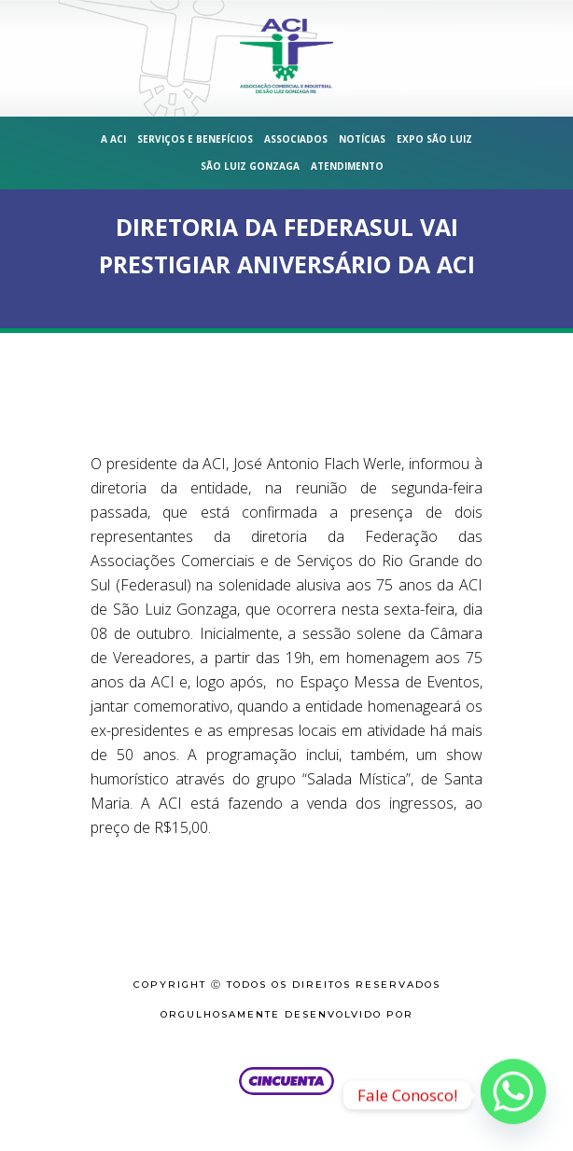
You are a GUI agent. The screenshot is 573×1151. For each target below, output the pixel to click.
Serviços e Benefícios (195, 139)
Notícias (362, 139)
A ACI (113, 139)
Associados (296, 139)
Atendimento (347, 166)
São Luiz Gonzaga (250, 166)
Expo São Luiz (434, 139)
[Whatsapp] (513, 1095)
